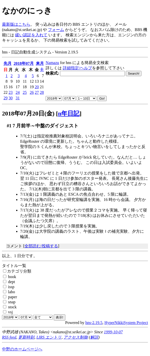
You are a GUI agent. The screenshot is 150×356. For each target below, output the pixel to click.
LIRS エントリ (49, 337)
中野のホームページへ (22, 349)
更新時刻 (26, 337)
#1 (9, 125)
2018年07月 (24, 63)
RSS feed (9, 337)
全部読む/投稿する (41, 246)
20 (37, 87)
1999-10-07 (113, 332)
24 (18, 92)
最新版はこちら (16, 24)
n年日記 (68, 113)
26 (32, 92)
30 (11, 98)
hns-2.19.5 (94, 322)
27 (37, 92)
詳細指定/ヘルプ (77, 68)
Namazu (52, 63)
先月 (8, 63)
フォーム (56, 29)
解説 (94, 337)
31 (18, 98)
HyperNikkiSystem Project (126, 322)
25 (25, 92)
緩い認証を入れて (31, 35)
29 (6, 98)
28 (42, 92)
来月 (40, 63)
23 (11, 92)
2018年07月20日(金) (28, 113)
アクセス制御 (76, 337)
